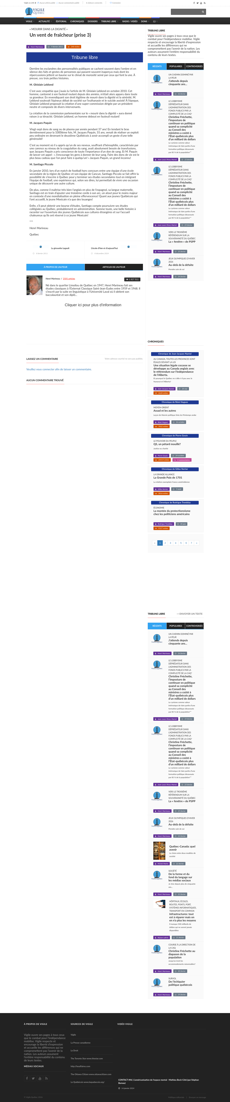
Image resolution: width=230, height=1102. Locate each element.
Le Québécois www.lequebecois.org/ (88, 1082)
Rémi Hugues (163, 422)
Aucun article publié (47, 3)
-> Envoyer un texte (189, 613)
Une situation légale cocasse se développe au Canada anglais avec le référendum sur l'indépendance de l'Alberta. (173, 370)
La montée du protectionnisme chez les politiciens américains (171, 512)
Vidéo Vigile (125, 1024)
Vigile (29, 21)
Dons (144, 21)
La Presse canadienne (81, 1042)
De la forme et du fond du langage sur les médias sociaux (180, 877)
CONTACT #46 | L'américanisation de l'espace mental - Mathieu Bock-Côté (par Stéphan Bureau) (158, 1081)
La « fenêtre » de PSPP (182, 241)
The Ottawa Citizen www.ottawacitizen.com (91, 1074)
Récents (157, 66)
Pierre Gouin (163, 456)
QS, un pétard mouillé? (167, 444)
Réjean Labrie (163, 938)
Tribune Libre (108, 21)
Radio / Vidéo (129, 21)
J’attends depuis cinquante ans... (178, 82)
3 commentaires (183, 460)
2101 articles (69, 278)
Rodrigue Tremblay (165, 524)
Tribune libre (156, 30)
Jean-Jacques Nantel (166, 389)
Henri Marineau (37, 47)
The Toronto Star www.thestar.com (87, 1058)
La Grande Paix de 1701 (167, 477)
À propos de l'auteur (55, 267)
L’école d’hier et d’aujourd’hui (104, 248)
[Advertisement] (84, 333)
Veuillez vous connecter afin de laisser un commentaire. (59, 369)
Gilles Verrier (163, 489)
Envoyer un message (197, 1097)
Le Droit (74, 1050)
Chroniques (77, 21)
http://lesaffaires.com (80, 1066)
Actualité (44, 21)
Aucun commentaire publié (69, 3)
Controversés (194, 66)
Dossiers (92, 21)
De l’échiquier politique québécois (180, 983)
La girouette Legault (60, 248)
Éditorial (61, 21)
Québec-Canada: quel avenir (182, 848)
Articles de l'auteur (114, 267)
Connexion (116, 3)
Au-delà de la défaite (181, 265)
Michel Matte (163, 864)
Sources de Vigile (82, 1024)
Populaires (175, 66)
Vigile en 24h (29, 3)
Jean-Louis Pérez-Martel (167, 159)
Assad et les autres (164, 410)
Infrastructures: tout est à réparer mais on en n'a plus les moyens (182, 917)
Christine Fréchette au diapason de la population (182, 954)
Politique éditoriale (176, 1097)
